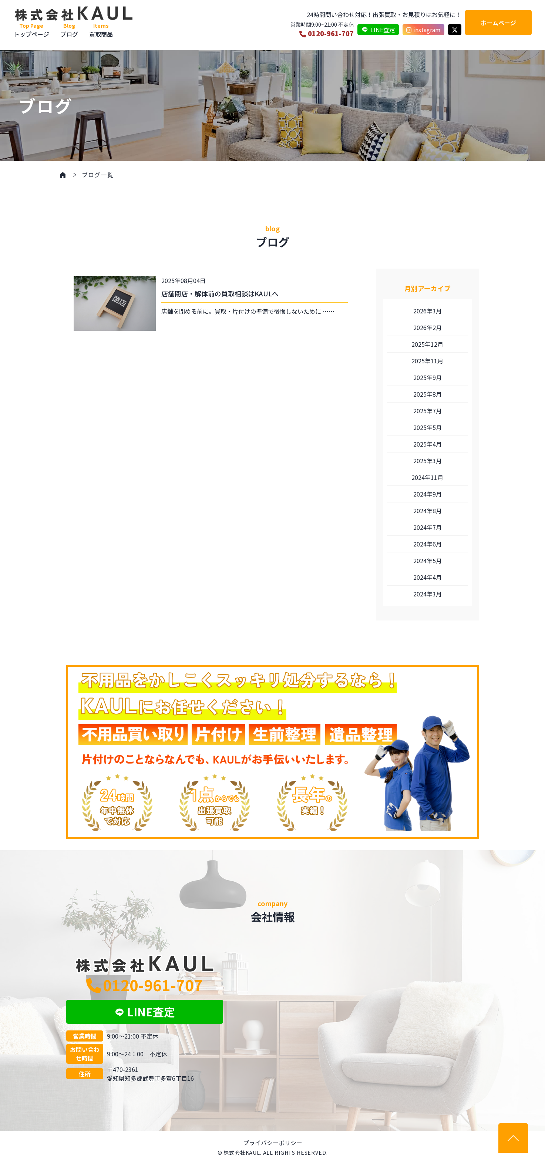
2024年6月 (427, 543)
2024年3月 (427, 593)
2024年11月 (427, 477)
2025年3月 (427, 460)
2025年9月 (427, 377)
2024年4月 (427, 577)
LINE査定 (378, 29)
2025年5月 (427, 427)
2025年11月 (427, 360)
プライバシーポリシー (272, 1142)
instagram (423, 29)
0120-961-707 (326, 33)
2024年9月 (427, 494)
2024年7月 (427, 527)
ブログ (69, 30)
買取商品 (101, 30)
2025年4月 (427, 444)
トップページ (31, 30)
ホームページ (498, 22)
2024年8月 (427, 510)
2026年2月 (427, 327)
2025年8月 (427, 394)
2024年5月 (427, 560)
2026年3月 (427, 310)
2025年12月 (427, 344)
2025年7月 (427, 410)
